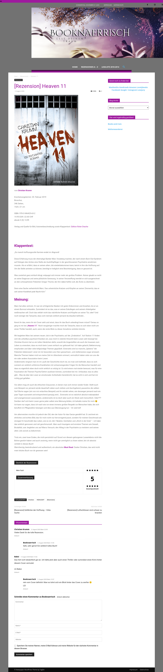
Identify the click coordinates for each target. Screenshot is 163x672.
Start (16, 76)
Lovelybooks (142, 87)
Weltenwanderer (115, 129)
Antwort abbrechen (63, 597)
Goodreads (124, 87)
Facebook (116, 90)
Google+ (124, 90)
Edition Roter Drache (79, 226)
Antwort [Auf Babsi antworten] (16, 572)
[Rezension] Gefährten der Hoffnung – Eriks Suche (32, 511)
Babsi (16, 556)
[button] (124, 67)
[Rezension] (24, 76)
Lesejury (141, 90)
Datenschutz (144, 670)
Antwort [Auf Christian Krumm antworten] (16, 536)
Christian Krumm (21, 529)
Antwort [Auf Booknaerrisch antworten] (25, 549)
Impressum (133, 670)
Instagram (132, 90)
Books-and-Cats (115, 124)
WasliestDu (114, 87)
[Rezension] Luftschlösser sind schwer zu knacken (84, 511)
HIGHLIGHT (40, 500)
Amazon (132, 87)
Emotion (31, 500)
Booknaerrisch (48, 597)
